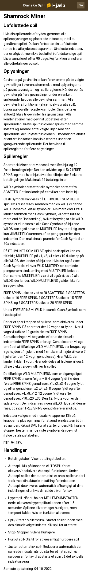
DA (81, 5)
